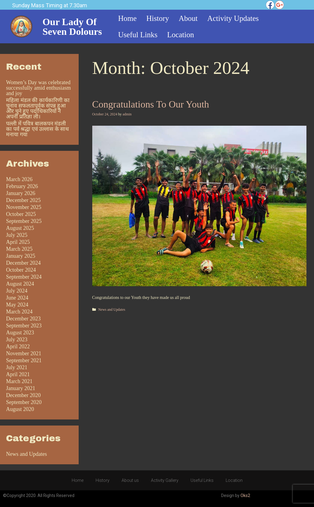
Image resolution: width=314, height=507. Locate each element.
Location (234, 480)
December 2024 (23, 263)
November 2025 (23, 207)
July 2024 (17, 291)
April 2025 (18, 242)
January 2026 (20, 193)
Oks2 (245, 495)
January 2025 (20, 256)
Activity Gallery (164, 480)
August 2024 (20, 284)
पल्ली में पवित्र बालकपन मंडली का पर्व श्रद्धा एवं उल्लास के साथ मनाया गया (37, 129)
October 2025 (21, 214)
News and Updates (111, 309)
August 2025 (20, 228)
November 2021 (23, 353)
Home (77, 480)
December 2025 (23, 200)
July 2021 (17, 367)
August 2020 (20, 409)
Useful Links (202, 480)
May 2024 (17, 305)
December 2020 (23, 395)
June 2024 (17, 298)
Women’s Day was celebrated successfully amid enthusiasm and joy (38, 87)
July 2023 (17, 339)
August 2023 (20, 333)
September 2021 (23, 360)
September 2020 (23, 402)
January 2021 (20, 388)
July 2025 (17, 235)
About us (130, 480)
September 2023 (23, 326)
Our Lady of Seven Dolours (72, 26)
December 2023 (23, 319)
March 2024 (19, 312)
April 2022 (18, 346)
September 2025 (23, 221)
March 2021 (19, 381)
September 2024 (23, 277)
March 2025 (19, 249)
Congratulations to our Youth (150, 104)
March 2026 (19, 179)
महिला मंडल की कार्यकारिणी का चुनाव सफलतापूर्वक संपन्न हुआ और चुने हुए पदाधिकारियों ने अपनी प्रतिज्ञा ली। (38, 108)
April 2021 (18, 374)
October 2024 (21, 270)
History (103, 480)
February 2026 (22, 186)
